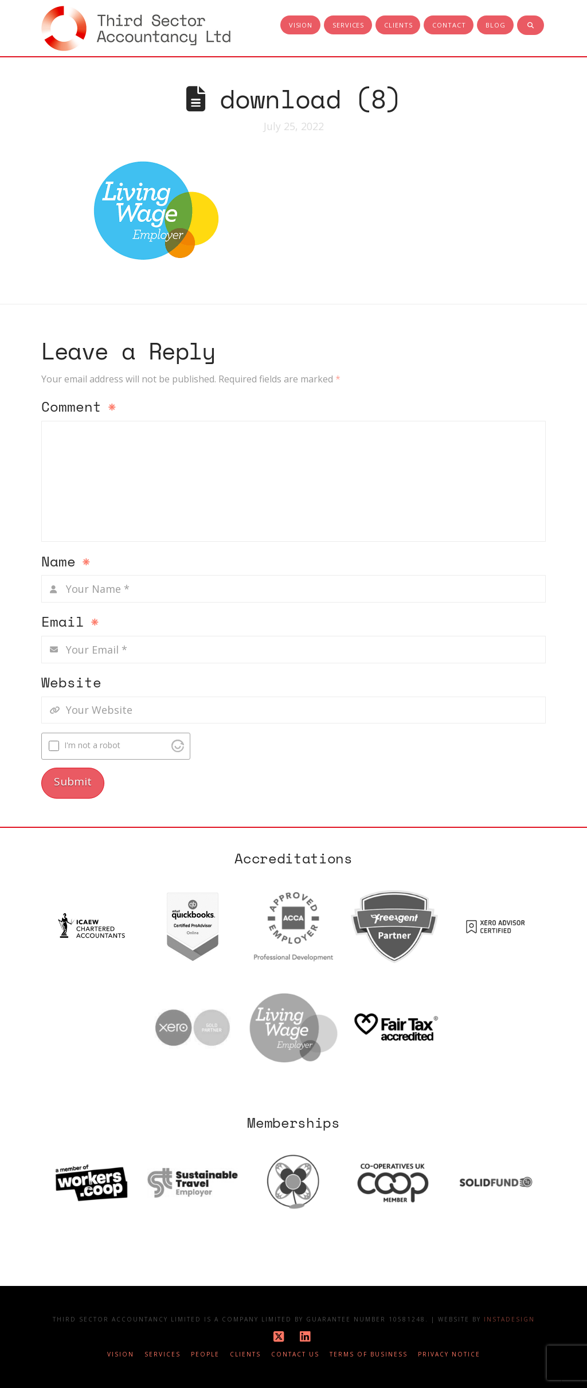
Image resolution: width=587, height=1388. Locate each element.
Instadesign (509, 1319)
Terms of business (369, 1354)
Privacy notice (449, 1354)
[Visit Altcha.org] (177, 746)
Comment (78, 408)
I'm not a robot (92, 745)
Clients (245, 1354)
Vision (120, 1354)
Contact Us (295, 1354)
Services (162, 1354)
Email (70, 623)
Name (66, 562)
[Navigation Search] (530, 26)
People (205, 1354)
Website (71, 683)
